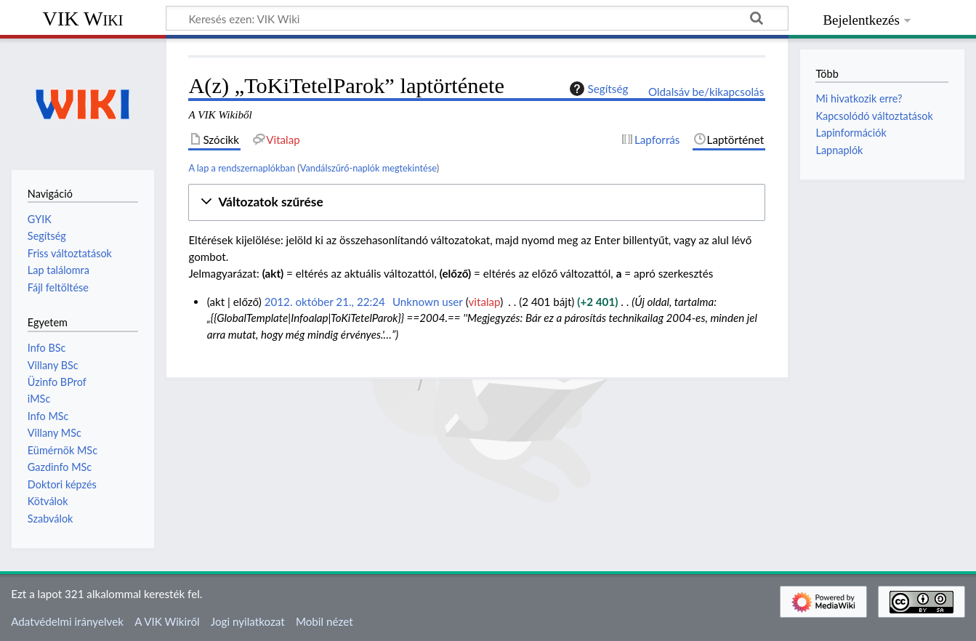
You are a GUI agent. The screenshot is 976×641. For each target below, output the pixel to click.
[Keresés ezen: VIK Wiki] (477, 18)
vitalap (485, 301)
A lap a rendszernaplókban (241, 168)
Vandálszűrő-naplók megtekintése (368, 168)
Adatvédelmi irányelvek (67, 621)
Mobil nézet (324, 621)
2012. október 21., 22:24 (325, 301)
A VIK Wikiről (166, 621)
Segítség (597, 88)
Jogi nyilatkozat (248, 621)
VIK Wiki (83, 18)
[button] (477, 202)
